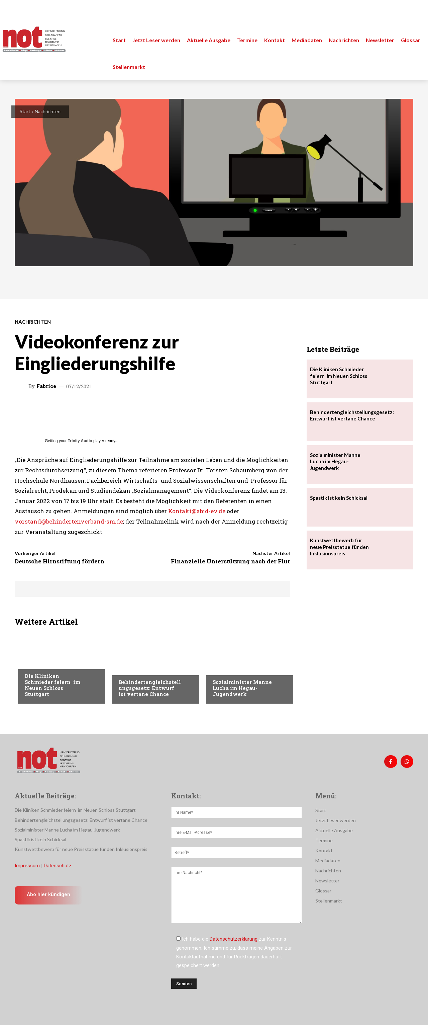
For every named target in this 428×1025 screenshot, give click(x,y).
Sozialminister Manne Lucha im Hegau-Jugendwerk (242, 688)
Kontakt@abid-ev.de (196, 511)
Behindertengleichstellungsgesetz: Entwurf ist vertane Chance (150, 688)
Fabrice (46, 386)
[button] (415, 13)
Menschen (130, 668)
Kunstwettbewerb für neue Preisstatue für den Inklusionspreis (339, 546)
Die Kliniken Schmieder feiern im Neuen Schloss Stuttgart (52, 685)
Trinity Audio (80, 441)
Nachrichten (48, 111)
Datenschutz (58, 866)
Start (25, 111)
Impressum (27, 866)
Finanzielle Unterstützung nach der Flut (230, 561)
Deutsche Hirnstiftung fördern (59, 561)
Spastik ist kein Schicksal (338, 498)
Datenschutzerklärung (233, 939)
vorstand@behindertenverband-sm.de (69, 521)
